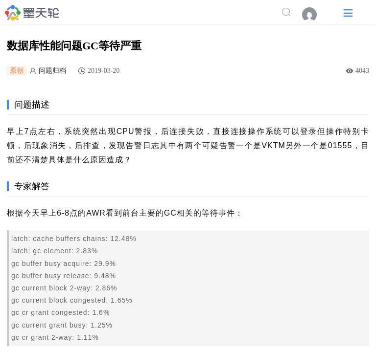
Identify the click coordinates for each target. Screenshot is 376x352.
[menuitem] (314, 14)
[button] (348, 12)
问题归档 (52, 70)
